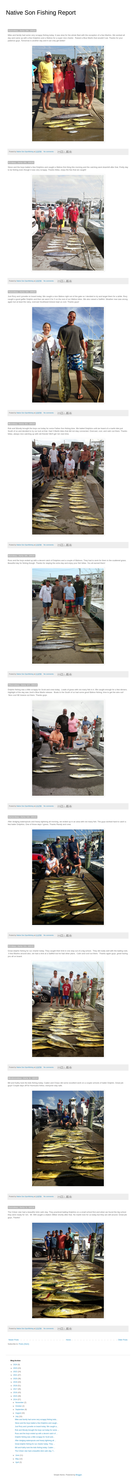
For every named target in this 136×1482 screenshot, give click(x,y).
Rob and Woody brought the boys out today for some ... (37, 1430)
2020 (15, 1379)
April (17, 1462)
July (17, 1416)
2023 (15, 1368)
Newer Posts (14, 1340)
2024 (15, 1365)
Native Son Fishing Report (41, 12)
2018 (15, 1386)
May (17, 1459)
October (18, 1406)
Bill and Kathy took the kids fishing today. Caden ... (35, 1447)
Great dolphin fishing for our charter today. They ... (35, 1444)
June (17, 1455)
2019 (15, 1382)
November (19, 1402)
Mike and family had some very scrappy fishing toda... (36, 1419)
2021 (15, 1375)
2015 (15, 1396)
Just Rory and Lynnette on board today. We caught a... (36, 1426)
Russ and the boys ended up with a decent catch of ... (36, 1433)
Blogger (79, 1475)
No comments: (48, 151)
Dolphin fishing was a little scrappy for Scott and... (35, 1437)
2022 (15, 1372)
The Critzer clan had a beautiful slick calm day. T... (35, 1451)
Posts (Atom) (24, 1344)
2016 (15, 1392)
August (18, 1413)
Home (68, 1340)
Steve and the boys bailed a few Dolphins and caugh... (36, 1423)
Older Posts (122, 1340)
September (20, 1409)
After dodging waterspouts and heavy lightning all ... (35, 1440)
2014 (15, 1399)
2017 (15, 1389)
